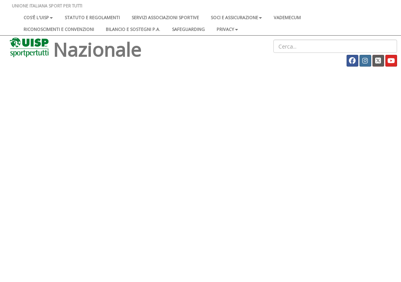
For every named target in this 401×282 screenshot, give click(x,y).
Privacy (227, 29)
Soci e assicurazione (236, 17)
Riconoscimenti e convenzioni (58, 29)
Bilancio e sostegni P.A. (133, 29)
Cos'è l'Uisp (38, 17)
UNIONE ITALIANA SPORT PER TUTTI (47, 6)
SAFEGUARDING (188, 29)
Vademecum (287, 17)
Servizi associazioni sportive (165, 17)
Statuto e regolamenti (92, 17)
